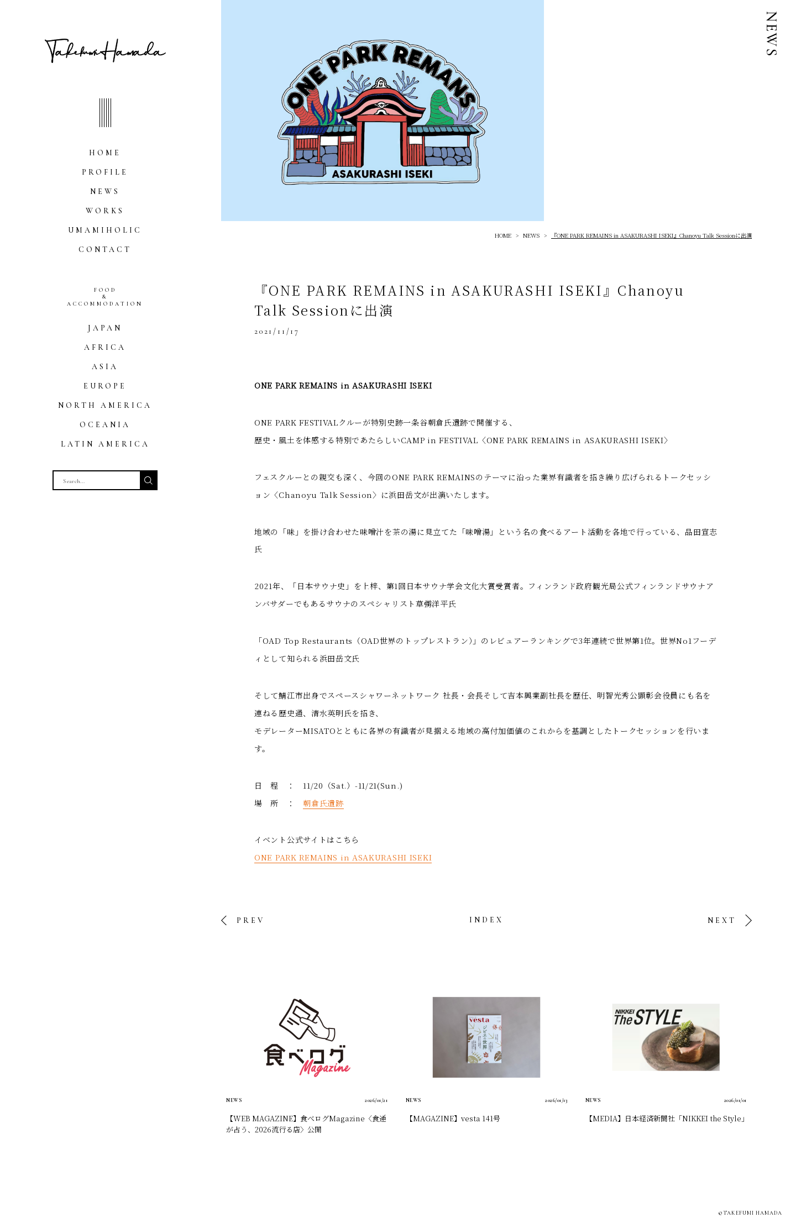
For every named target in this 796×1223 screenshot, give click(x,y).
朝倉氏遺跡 (323, 803)
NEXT (722, 920)
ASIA (105, 366)
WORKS (105, 211)
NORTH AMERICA (105, 405)
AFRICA (105, 347)
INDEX (486, 920)
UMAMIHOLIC (105, 230)
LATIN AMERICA (105, 444)
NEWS (105, 191)
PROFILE (105, 172)
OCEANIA (105, 424)
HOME (105, 153)
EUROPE (105, 386)
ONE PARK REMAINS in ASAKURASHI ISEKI (343, 857)
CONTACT (105, 249)
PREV (251, 920)
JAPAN (105, 328)
